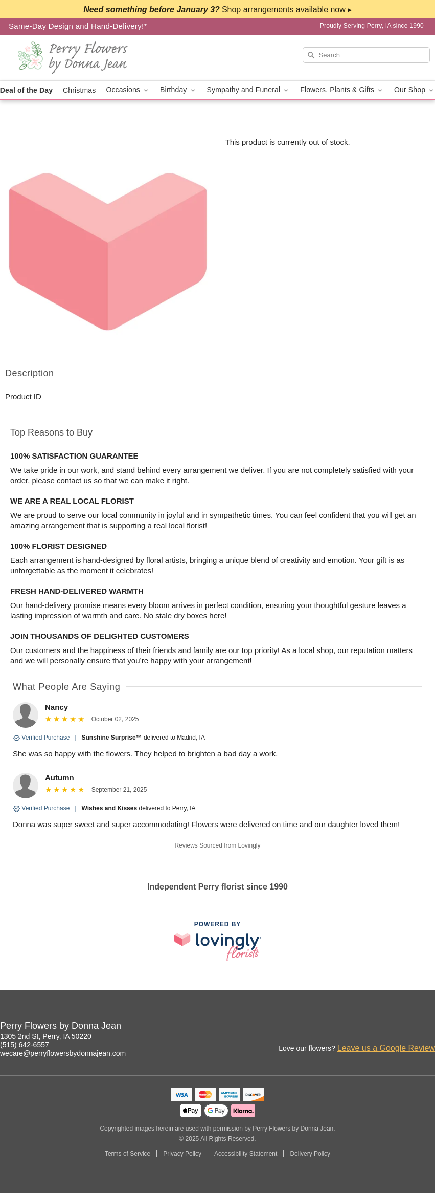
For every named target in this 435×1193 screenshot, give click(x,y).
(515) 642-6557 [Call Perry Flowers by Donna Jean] (24, 1044)
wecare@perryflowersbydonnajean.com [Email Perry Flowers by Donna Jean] (63, 1053)
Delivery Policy (310, 1154)
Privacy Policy (182, 1154)
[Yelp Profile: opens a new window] (428, 1027)
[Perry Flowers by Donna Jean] (73, 58)
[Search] (366, 55)
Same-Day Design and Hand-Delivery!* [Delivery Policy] (78, 25)
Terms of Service (127, 1154)
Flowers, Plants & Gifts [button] (342, 89)
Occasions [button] (128, 89)
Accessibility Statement (245, 1154)
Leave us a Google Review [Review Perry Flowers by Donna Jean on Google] (386, 1048)
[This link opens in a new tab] (218, 941)
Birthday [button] (178, 89)
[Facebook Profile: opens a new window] (405, 1027)
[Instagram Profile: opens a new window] (383, 1027)
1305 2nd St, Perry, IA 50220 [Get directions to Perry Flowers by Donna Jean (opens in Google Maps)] (45, 1036)
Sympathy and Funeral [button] (248, 89)
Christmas (79, 90)
